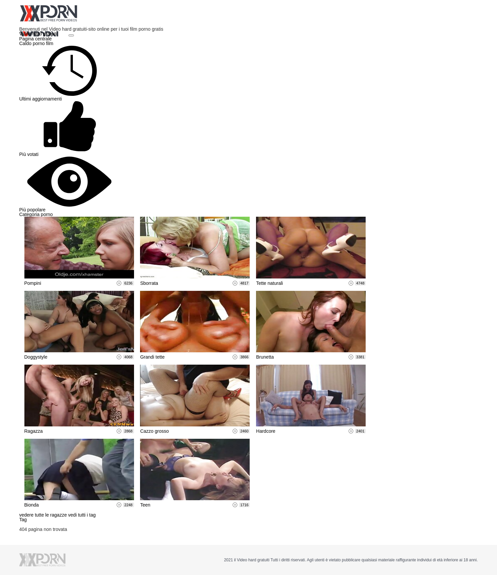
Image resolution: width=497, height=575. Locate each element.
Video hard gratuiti (38, 33)
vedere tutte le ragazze (43, 515)
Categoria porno (36, 214)
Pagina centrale (35, 38)
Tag (23, 519)
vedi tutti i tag (82, 515)
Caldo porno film (36, 43)
